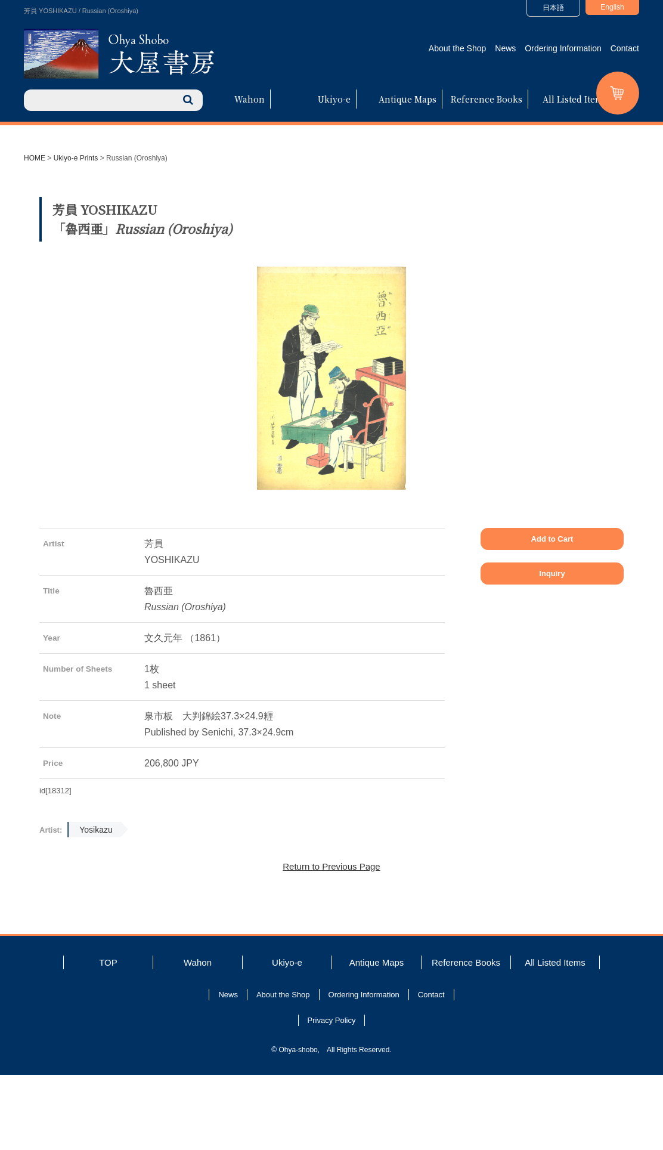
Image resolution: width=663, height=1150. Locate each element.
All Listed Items (575, 99)
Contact (625, 48)
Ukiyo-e (334, 99)
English (612, 7)
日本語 (553, 8)
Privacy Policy (332, 1095)
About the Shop (458, 48)
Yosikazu (96, 905)
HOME (34, 158)
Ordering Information (563, 48)
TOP (108, 1037)
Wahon (249, 99)
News (505, 48)
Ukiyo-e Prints (76, 158)
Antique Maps (407, 99)
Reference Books (486, 99)
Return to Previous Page (331, 941)
